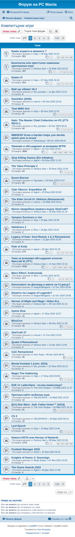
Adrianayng (39, 141)
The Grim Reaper (42, 388)
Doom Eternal (20, 177)
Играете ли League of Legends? (31, 292)
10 (71, 72)
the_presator (40, 92)
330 (70, 267)
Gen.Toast (39, 354)
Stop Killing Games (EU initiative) (32, 157)
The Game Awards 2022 (26, 467)
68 (67, 443)
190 (65, 152)
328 (60, 267)
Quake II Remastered (24, 342)
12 (67, 83)
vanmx (37, 101)
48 (71, 57)
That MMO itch (20, 108)
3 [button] (39, 38)
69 (71, 443)
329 (65, 267)
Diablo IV (17, 77)
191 (70, 152)
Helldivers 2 (18, 227)
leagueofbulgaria (42, 287)
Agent (37, 149)
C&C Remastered (22, 351)
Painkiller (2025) (21, 98)
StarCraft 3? (18, 332)
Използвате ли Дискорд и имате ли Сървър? (40, 284)
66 (58, 443)
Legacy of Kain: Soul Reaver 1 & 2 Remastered (40, 236)
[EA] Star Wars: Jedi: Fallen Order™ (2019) (38, 404)
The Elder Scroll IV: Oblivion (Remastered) (37, 199)
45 (58, 57)
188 (54, 152)
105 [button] (57, 38)
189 (60, 152)
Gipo (36, 54)
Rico (36, 230)
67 (63, 443)
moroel (37, 335)
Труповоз (38, 180)
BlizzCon (17, 320)
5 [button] (48, 38)
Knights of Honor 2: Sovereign (30, 457)
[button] (24, 38)
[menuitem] (18, 12)
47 (67, 57)
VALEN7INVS (40, 397)
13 (71, 83)
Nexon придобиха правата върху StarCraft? (39, 208)
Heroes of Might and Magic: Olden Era (35, 301)
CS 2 (14, 416)
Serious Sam (40, 68)
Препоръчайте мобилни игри (30, 394)
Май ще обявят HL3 (24, 89)
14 (71, 252)
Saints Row (18, 310)
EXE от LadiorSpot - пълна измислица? (36, 385)
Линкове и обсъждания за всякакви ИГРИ (38, 146)
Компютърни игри (17, 25)
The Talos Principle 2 (24, 166)
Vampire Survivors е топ (26, 217)
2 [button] (34, 38)
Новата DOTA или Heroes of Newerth (34, 437)
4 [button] (43, 38)
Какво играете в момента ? (28, 51)
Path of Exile (19, 246)
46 (63, 57)
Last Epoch (18, 425)
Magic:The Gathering (24, 373)
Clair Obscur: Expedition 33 (28, 189)
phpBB (33, 526)
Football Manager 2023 (25, 449)
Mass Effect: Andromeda (26, 272)
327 (54, 267)
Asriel (36, 452)
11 (63, 83)
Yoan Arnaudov (43, 529)
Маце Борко (40, 460)
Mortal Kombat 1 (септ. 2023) (29, 363)
